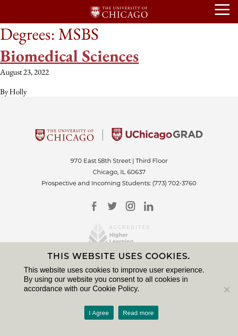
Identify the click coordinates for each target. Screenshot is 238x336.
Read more (138, 312)
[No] (226, 289)
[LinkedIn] (149, 206)
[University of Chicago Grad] (157, 138)
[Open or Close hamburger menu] (226, 10)
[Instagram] (130, 206)
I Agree (99, 312)
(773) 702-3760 (174, 183)
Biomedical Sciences (69, 56)
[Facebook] (94, 206)
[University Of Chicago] (64, 138)
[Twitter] (112, 206)
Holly (18, 91)
